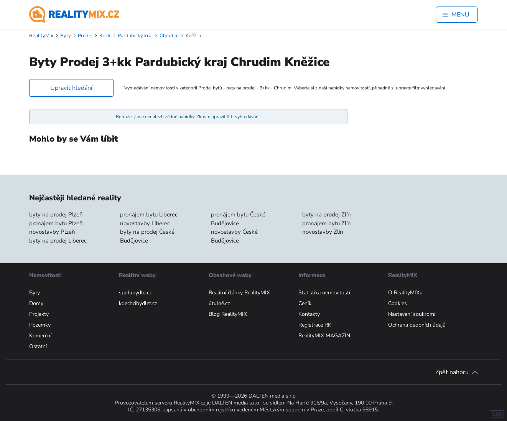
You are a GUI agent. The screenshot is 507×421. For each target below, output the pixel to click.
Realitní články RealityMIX (239, 292)
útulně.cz (219, 303)
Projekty (39, 314)
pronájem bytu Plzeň (56, 223)
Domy (36, 303)
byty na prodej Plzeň (56, 214)
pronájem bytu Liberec (149, 214)
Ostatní (38, 346)
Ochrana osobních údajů (417, 325)
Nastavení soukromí (411, 314)
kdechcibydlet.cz (138, 303)
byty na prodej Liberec (58, 240)
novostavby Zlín (322, 232)
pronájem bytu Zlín (326, 223)
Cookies (397, 303)
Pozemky (40, 325)
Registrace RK (314, 325)
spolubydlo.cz (135, 292)
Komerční (40, 335)
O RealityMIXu (405, 292)
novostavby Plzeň (52, 232)
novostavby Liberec (145, 223)
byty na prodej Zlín (326, 214)
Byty (34, 292)
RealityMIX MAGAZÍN (324, 335)
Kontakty (309, 314)
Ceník (304, 303)
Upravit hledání (71, 88)
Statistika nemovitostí (324, 292)
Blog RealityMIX (228, 314)
